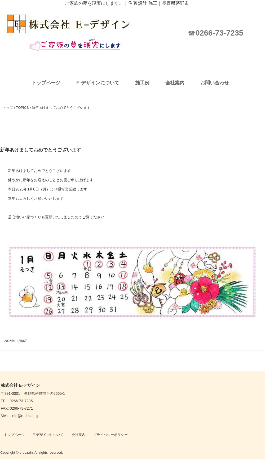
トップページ (46, 82)
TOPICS (22, 108)
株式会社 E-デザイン (74, 24)
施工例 (142, 82)
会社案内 (174, 82)
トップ (8, 108)
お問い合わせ (214, 82)
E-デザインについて (97, 82)
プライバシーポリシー (110, 435)
